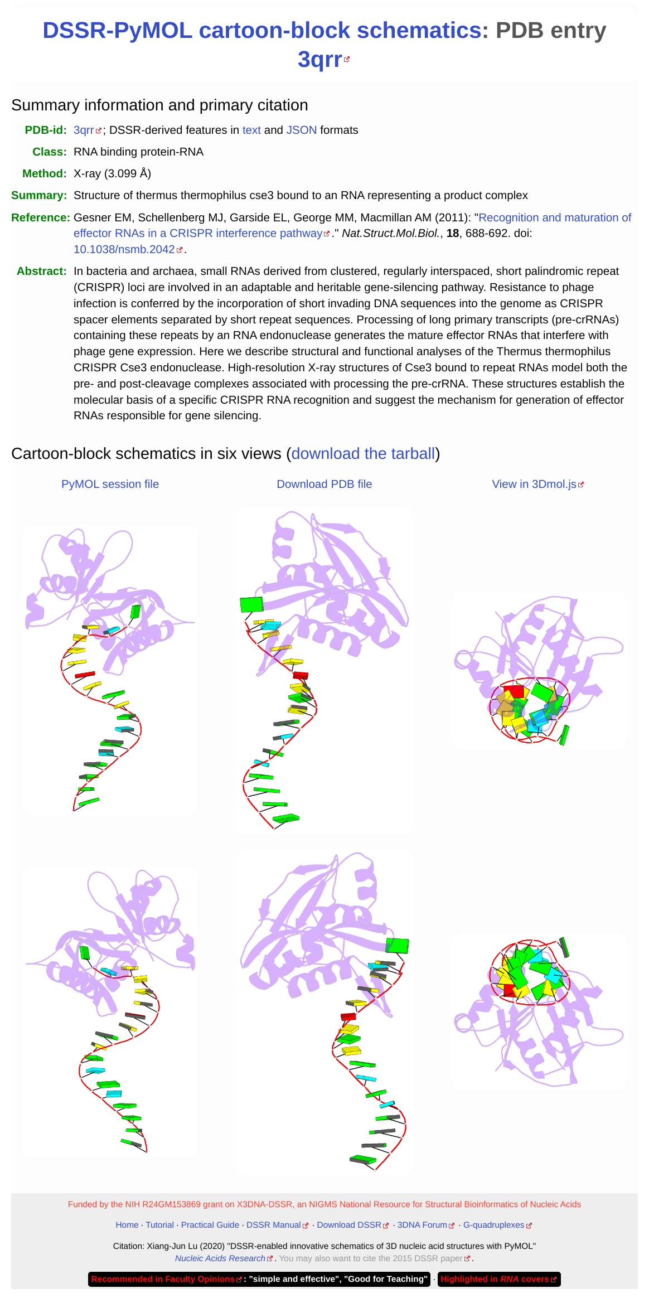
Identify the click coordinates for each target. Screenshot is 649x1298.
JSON (302, 130)
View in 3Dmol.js (534, 484)
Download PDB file (324, 484)
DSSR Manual (273, 1225)
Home (126, 1225)
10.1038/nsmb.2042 (124, 249)
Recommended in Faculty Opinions (163, 1279)
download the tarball (363, 454)
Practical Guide (210, 1225)
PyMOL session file (110, 484)
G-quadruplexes (494, 1225)
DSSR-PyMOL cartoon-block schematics (262, 30)
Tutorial (160, 1225)
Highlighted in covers (494, 1279)
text (252, 130)
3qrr (320, 59)
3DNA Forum (422, 1225)
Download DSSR (349, 1225)
